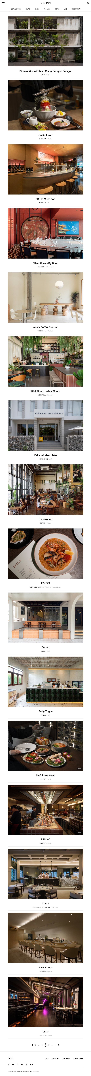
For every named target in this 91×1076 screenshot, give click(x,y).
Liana (45, 903)
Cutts (46, 1032)
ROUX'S (45, 583)
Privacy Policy (36, 1071)
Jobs (46, 1058)
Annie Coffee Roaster (45, 327)
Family (50, 139)
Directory (76, 9)
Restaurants (16, 9)
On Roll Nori (45, 135)
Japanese (49, 971)
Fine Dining (55, 907)
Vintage (49, 523)
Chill (50, 459)
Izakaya (49, 1035)
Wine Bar (49, 395)
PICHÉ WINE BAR (45, 199)
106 (55, 1045)
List (65, 9)
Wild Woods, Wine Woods (45, 391)
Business (66, 1058)
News (57, 9)
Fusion (50, 203)
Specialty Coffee (49, 331)
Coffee (48, 75)
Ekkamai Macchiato (45, 455)
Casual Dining (57, 587)
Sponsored (79, 768)
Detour (45, 647)
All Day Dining (49, 267)
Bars (37, 9)
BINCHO (45, 839)
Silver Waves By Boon (45, 263)
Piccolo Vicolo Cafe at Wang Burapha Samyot (45, 71)
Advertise (56, 1058)
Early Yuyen (46, 711)
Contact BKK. (78, 1058)
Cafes (28, 9)
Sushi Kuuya (45, 968)
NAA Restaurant (45, 775)
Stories (47, 9)
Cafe (48, 651)
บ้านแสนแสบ (45, 519)
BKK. (11, 1058)
